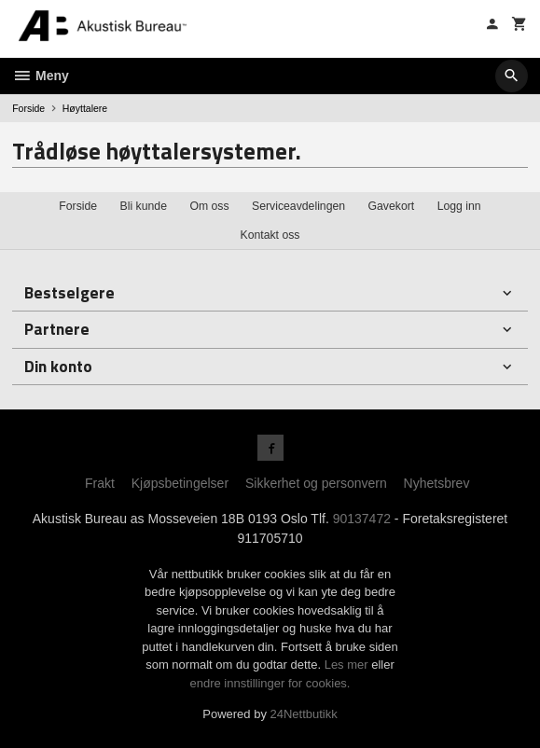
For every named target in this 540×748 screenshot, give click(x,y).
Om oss (208, 206)
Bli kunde (143, 206)
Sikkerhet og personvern (316, 483)
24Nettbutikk (304, 714)
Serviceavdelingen (298, 206)
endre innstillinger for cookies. (270, 683)
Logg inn (459, 206)
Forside (28, 108)
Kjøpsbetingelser (180, 483)
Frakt (100, 483)
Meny (40, 75)
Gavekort (391, 206)
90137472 (362, 518)
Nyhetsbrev (437, 483)
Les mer (348, 665)
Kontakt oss (269, 235)
